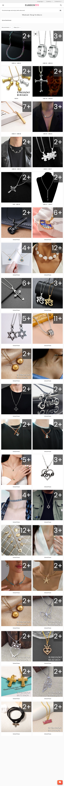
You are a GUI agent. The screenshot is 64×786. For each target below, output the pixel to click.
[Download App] (60, 10)
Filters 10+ (17, 27)
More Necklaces (6, 20)
